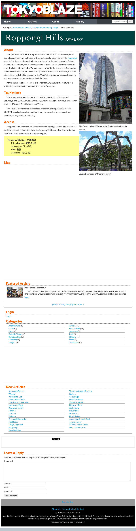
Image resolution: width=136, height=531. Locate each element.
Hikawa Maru (75, 405)
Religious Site (14, 337)
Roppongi (72, 58)
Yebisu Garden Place (78, 424)
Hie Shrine (13, 421)
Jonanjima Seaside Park (79, 419)
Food (10, 331)
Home (7, 21)
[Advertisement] (68, 260)
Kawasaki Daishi (16, 408)
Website (8, 494)
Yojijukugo (74, 396)
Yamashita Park (76, 402)
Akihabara (74, 408)
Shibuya (72, 337)
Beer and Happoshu (17, 419)
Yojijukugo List (15, 396)
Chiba (11, 328)
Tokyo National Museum (80, 391)
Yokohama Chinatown (18, 402)
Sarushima (73, 410)
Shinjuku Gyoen (76, 399)
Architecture (18, 27)
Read (27, 297)
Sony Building (14, 430)
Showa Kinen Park (16, 399)
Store (71, 339)
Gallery (80, 21)
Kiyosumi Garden (16, 391)
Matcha (12, 413)
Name (7, 486)
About (55, 21)
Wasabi (11, 394)
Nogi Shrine (74, 416)
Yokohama (74, 342)
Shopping (47, 27)
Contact (80, 512)
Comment (8, 461)
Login (8, 316)
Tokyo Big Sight (15, 424)
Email (7, 490)
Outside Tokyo (15, 334)
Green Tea (73, 413)
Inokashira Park (15, 405)
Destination (37, 27)
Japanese (73, 331)
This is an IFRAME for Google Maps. (67, 207)
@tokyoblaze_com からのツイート (68, 304)
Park (71, 334)
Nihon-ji (12, 410)
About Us (56, 512)
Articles (32, 21)
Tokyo (55, 27)
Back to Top (67, 505)
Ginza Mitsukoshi (77, 427)
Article (28, 27)
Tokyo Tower (75, 421)
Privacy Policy (68, 512)
